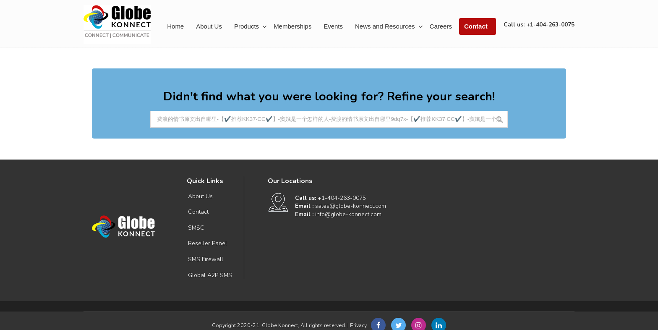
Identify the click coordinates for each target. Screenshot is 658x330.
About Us (200, 196)
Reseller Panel (207, 243)
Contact (198, 212)
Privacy (358, 325)
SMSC (196, 228)
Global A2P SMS (210, 275)
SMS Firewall (205, 259)
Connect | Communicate (117, 24)
